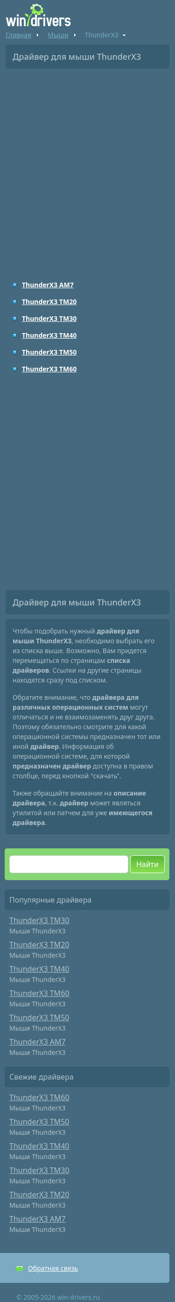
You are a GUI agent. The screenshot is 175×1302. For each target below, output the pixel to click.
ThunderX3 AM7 (48, 284)
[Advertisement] (87, 168)
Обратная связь (53, 1268)
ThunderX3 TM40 (49, 335)
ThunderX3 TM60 (49, 368)
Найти (147, 864)
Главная (18, 34)
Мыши (58, 34)
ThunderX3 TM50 (49, 352)
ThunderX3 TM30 (49, 318)
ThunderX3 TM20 (49, 301)
